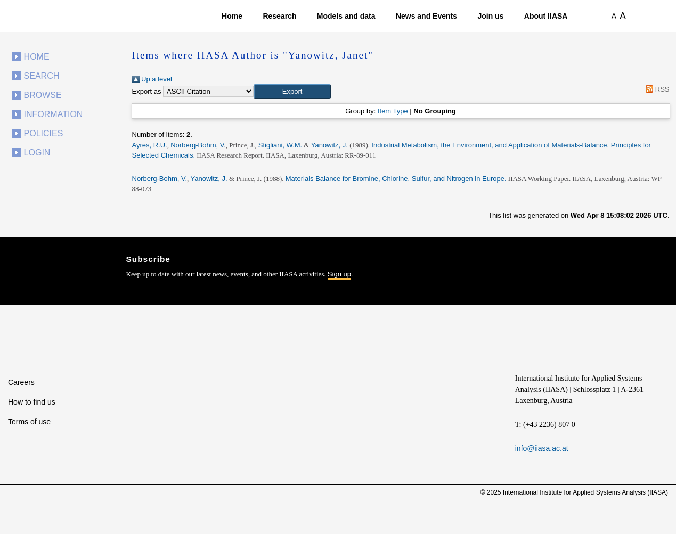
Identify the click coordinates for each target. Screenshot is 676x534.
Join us (490, 16)
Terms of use (29, 421)
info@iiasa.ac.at (541, 448)
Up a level (152, 79)
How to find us (31, 402)
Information (53, 114)
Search (42, 75)
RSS (656, 89)
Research (279, 16)
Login (37, 152)
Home (232, 16)
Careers (21, 382)
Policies (43, 133)
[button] (292, 91)
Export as (146, 91)
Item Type (393, 111)
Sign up (339, 274)
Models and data (346, 16)
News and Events (426, 16)
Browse (43, 95)
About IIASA (546, 16)
